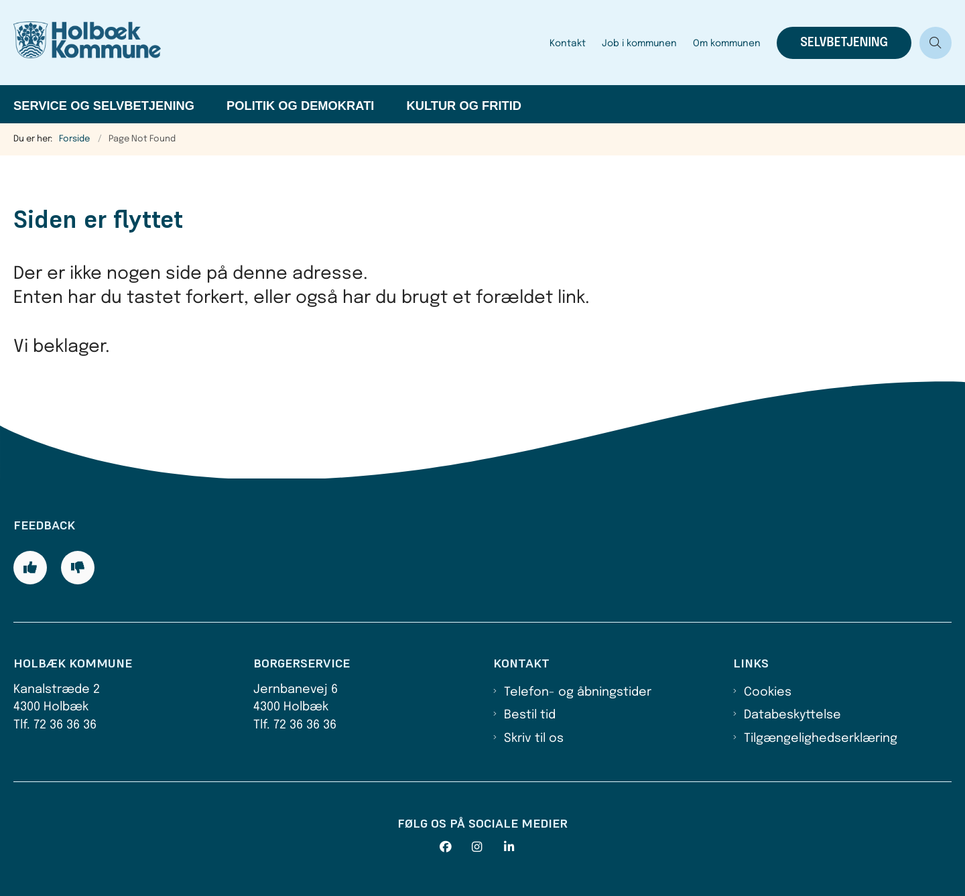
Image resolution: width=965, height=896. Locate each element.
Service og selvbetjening (103, 106)
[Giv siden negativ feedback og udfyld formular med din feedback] (77, 567)
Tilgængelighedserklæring (820, 738)
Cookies (767, 692)
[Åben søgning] (935, 43)
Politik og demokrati (300, 106)
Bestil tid (530, 715)
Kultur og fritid (463, 106)
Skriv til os (534, 738)
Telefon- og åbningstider (577, 692)
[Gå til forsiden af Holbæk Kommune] (277, 42)
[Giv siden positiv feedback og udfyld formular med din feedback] (30, 567)
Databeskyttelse (792, 715)
